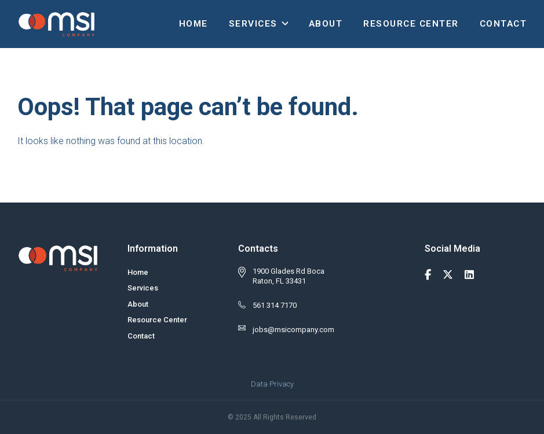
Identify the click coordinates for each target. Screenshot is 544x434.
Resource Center (411, 24)
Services (253, 24)
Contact (503, 24)
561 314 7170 (275, 305)
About (326, 24)
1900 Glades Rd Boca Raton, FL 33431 (288, 276)
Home (193, 24)
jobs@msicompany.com (293, 329)
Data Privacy (272, 384)
